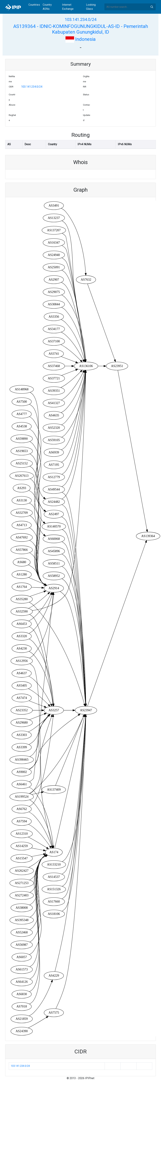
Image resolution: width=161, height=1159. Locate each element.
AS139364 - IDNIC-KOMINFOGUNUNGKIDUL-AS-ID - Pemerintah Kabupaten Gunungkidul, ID (80, 29)
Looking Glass (91, 6)
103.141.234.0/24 (80, 19)
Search (152, 7)
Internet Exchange (68, 6)
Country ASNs (47, 6)
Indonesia (80, 39)
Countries (34, 4)
